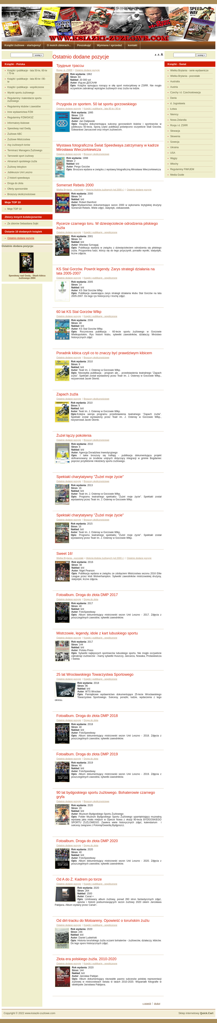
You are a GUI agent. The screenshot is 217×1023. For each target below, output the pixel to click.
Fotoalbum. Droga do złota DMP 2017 (87, 595)
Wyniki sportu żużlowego (20, 92)
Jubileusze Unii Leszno (19, 172)
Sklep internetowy (196, 1013)
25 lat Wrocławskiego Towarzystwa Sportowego (95, 674)
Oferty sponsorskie (17, 188)
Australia (175, 81)
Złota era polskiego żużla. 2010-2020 (86, 959)
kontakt (132, 45)
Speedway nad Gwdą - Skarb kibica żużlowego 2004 (27, 276)
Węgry (173, 158)
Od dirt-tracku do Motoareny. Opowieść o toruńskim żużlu (102, 921)
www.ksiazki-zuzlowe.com (40, 1013)
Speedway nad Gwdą (19, 128)
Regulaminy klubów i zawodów (24, 106)
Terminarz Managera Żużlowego (24, 150)
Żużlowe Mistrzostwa (18, 139)
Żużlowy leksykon (16, 166)
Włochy (174, 163)
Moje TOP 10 (14, 208)
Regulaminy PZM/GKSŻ (20, 117)
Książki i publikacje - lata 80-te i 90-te (26, 80)
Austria (174, 87)
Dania (173, 98)
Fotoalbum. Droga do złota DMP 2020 (87, 841)
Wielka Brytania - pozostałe (185, 76)
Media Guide (177, 174)
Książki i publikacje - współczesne (25, 87)
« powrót (146, 1003)
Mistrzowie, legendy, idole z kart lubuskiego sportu (97, 633)
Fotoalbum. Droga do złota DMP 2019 (87, 754)
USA (172, 152)
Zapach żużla (67, 394)
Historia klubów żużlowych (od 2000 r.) (105, 189)
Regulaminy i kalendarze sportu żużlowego (24, 99)
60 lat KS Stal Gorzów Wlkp (78, 312)
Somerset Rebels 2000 (75, 185)
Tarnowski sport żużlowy (20, 155)
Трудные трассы (70, 66)
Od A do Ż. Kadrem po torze (79, 879)
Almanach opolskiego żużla (22, 161)
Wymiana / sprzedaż (109, 45)
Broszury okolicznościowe (21, 194)
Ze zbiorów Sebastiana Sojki (22, 223)
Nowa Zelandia (178, 119)
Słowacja (175, 130)
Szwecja (174, 141)
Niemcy (174, 114)
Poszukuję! (84, 45)
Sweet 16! (64, 554)
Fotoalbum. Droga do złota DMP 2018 (87, 716)
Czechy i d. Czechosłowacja (185, 92)
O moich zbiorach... (59, 45)
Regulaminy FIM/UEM (182, 169)
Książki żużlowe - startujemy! (22, 45)
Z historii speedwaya (18, 177)
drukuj (157, 1003)
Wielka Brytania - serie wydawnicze (189, 70)
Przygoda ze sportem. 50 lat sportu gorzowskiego (96, 104)
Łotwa (173, 109)
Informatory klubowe (18, 123)
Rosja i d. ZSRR (179, 125)
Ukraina (174, 147)
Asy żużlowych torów (18, 144)
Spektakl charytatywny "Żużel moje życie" (90, 477)
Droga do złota (15, 183)
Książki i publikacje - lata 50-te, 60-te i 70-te (27, 72)
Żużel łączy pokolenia (73, 435)
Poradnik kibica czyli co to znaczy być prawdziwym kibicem (104, 353)
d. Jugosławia (177, 103)
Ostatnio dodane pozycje (20, 238)
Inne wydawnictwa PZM (20, 112)
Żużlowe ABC (14, 133)
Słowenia (175, 136)
